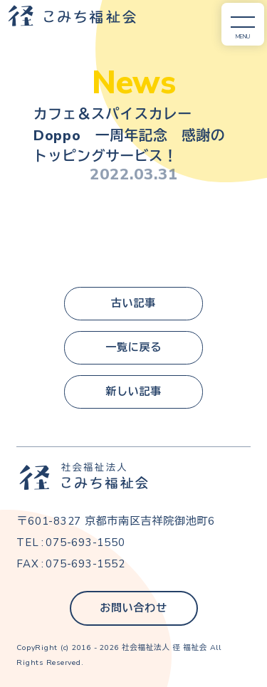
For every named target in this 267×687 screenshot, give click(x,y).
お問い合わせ (133, 608)
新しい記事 (133, 391)
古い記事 (133, 303)
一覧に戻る (133, 347)
